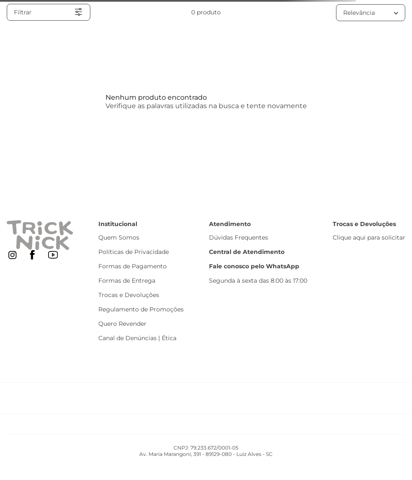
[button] (48, 12)
